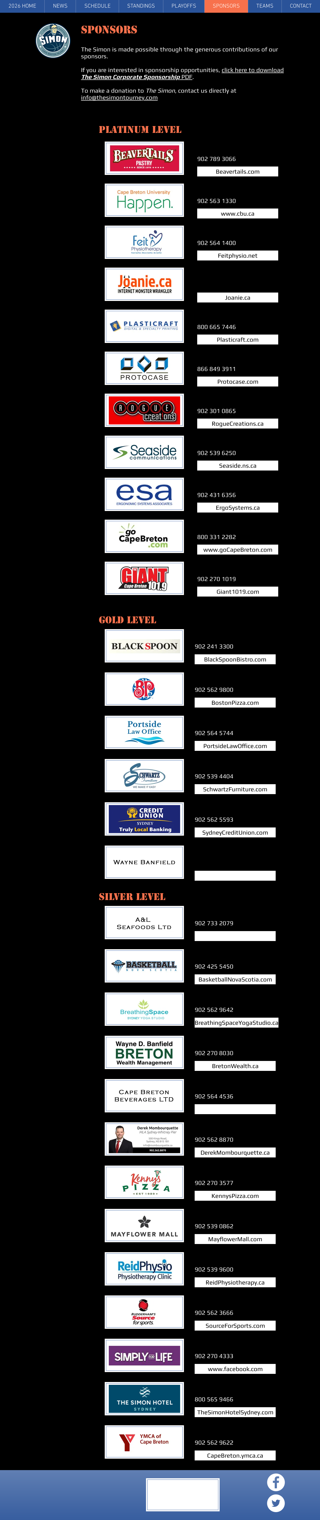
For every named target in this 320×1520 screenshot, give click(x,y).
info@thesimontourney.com (119, 97)
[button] (265, 6)
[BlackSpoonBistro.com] (235, 659)
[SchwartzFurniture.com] (235, 789)
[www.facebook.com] (235, 1369)
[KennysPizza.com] (235, 1196)
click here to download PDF (182, 73)
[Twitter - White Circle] (276, 1503)
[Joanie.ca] (237, 297)
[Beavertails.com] (237, 171)
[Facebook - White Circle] (276, 1482)
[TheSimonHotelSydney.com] (235, 1412)
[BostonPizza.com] (235, 703)
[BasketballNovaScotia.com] (235, 979)
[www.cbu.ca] (237, 213)
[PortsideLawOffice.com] (235, 746)
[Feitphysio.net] (237, 255)
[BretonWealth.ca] (235, 1066)
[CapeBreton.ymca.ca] (235, 1455)
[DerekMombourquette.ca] (235, 1152)
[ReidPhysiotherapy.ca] (235, 1282)
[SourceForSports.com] (235, 1326)
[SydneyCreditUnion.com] (235, 832)
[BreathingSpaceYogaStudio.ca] (236, 1023)
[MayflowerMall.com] (235, 1239)
